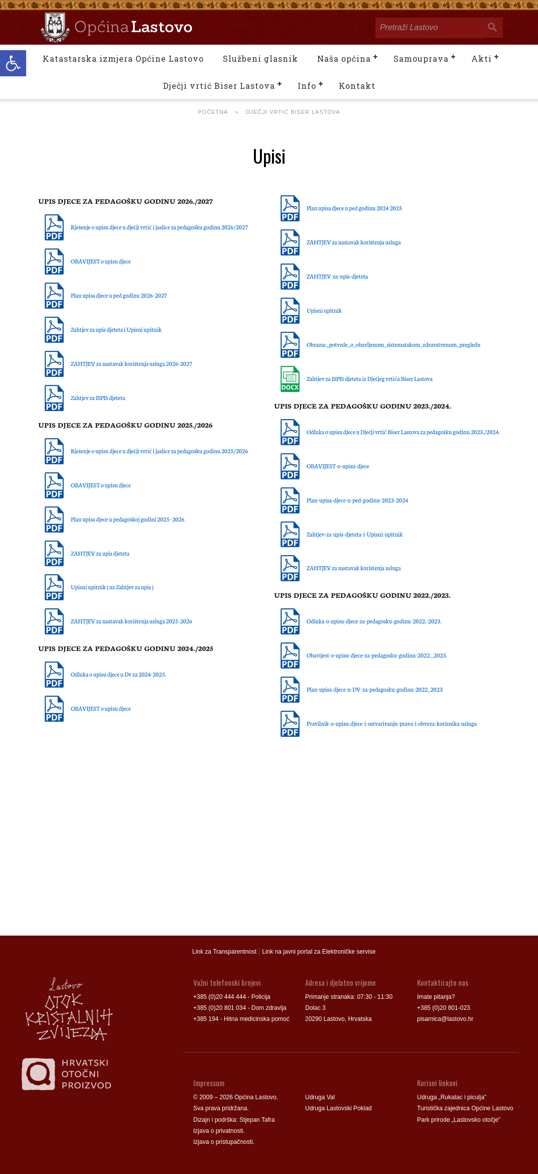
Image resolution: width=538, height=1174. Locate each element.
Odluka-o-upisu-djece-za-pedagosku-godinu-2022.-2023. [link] (374, 621)
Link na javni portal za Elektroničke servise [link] (318, 951)
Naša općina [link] (344, 58)
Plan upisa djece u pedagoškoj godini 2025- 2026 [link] (128, 519)
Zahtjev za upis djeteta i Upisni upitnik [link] (116, 329)
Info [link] (307, 85)
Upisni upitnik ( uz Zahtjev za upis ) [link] (112, 587)
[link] (13, 63)
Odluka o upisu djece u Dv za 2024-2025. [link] (118, 674)
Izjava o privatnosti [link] (218, 1130)
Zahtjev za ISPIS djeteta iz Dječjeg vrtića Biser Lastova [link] (370, 378)
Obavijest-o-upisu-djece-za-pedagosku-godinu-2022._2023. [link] (377, 655)
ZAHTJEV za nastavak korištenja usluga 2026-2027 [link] (131, 363)
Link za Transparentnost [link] (224, 951)
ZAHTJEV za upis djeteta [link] (100, 553)
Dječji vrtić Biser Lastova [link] (219, 85)
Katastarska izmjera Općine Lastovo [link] (123, 58)
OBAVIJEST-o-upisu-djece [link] (338, 466)
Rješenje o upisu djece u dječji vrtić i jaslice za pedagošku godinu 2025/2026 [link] (159, 451)
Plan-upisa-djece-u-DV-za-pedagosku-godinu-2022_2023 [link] (375, 689)
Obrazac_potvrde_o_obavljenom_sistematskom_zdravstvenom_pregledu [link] (393, 344)
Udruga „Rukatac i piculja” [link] (451, 1097)
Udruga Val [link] (320, 1097)
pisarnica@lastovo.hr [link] (445, 1018)
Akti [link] (481, 58)
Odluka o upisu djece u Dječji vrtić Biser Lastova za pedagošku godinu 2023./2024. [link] (403, 432)
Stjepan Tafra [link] (257, 1119)
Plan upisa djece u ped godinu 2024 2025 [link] (354, 208)
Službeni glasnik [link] (260, 58)
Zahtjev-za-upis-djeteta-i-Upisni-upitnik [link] (355, 534)
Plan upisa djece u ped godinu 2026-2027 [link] (119, 295)
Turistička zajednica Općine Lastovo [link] (465, 1108)
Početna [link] (213, 112)
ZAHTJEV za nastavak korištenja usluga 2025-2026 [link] (131, 621)
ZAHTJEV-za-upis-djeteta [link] (337, 276)
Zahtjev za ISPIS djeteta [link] (98, 398)
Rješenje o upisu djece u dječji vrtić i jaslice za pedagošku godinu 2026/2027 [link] (159, 227)
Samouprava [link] (421, 58)
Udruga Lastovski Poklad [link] (338, 1108)
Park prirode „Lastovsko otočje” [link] (458, 1119)
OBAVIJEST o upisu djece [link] (101, 261)
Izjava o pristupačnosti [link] (223, 1141)
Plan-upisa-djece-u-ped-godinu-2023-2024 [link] (357, 500)
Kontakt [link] (357, 85)
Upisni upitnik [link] (324, 310)
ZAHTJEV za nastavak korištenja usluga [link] (354, 242)
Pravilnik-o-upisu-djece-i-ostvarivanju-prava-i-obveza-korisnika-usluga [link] (392, 723)
